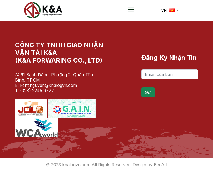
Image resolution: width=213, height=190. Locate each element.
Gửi (148, 92)
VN (168, 10)
